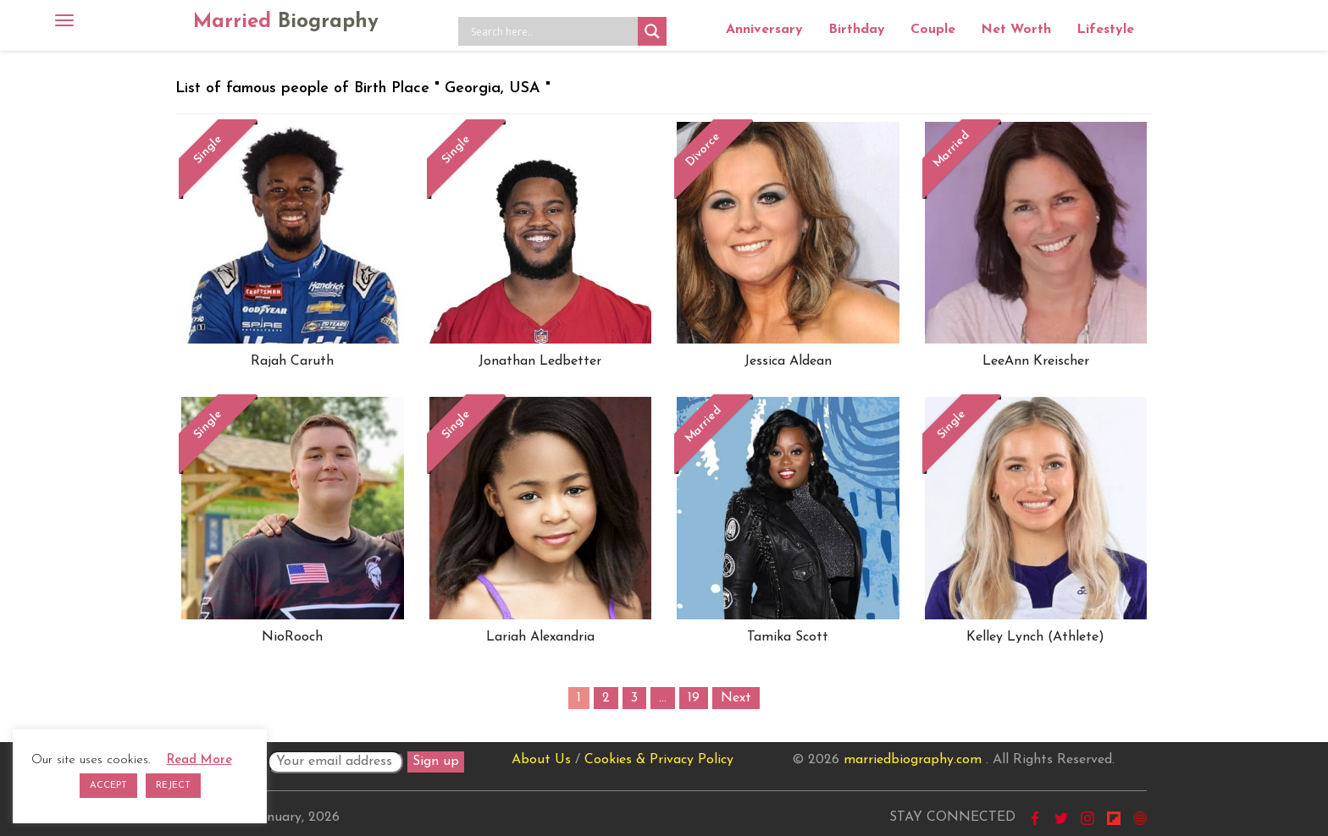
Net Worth (1016, 29)
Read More (199, 760)
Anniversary (764, 29)
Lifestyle (1105, 29)
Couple (932, 29)
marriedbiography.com (913, 760)
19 (694, 698)
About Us (541, 760)
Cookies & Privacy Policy (658, 760)
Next (736, 698)
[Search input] (552, 31)
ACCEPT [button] (108, 785)
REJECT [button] (173, 785)
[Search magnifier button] (652, 31)
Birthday (856, 29)
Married (286, 22)
